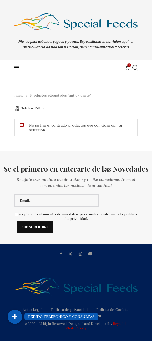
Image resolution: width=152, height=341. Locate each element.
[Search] (135, 67)
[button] (15, 317)
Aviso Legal (32, 309)
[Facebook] (61, 253)
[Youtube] (90, 253)
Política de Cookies (112, 309)
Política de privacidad (69, 309)
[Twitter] (70, 253)
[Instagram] (80, 253)
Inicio (19, 95)
